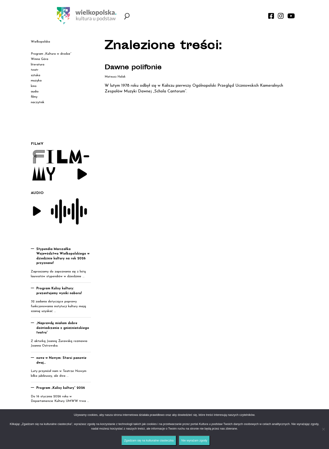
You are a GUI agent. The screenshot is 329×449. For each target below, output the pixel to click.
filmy (34, 97)
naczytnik (37, 102)
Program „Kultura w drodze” (51, 54)
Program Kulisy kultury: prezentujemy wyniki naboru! (59, 291)
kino (34, 86)
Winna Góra (39, 59)
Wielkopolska (40, 41)
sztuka (35, 75)
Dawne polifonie (133, 68)
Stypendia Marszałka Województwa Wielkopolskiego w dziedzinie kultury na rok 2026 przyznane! (63, 256)
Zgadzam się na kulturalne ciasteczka (149, 440)
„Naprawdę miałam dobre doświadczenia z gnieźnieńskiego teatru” (62, 328)
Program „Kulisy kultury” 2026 (60, 388)
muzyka (36, 80)
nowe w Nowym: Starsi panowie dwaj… (61, 360)
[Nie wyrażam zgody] (323, 429)
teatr (34, 70)
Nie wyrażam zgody (194, 440)
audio (35, 91)
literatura (37, 64)
